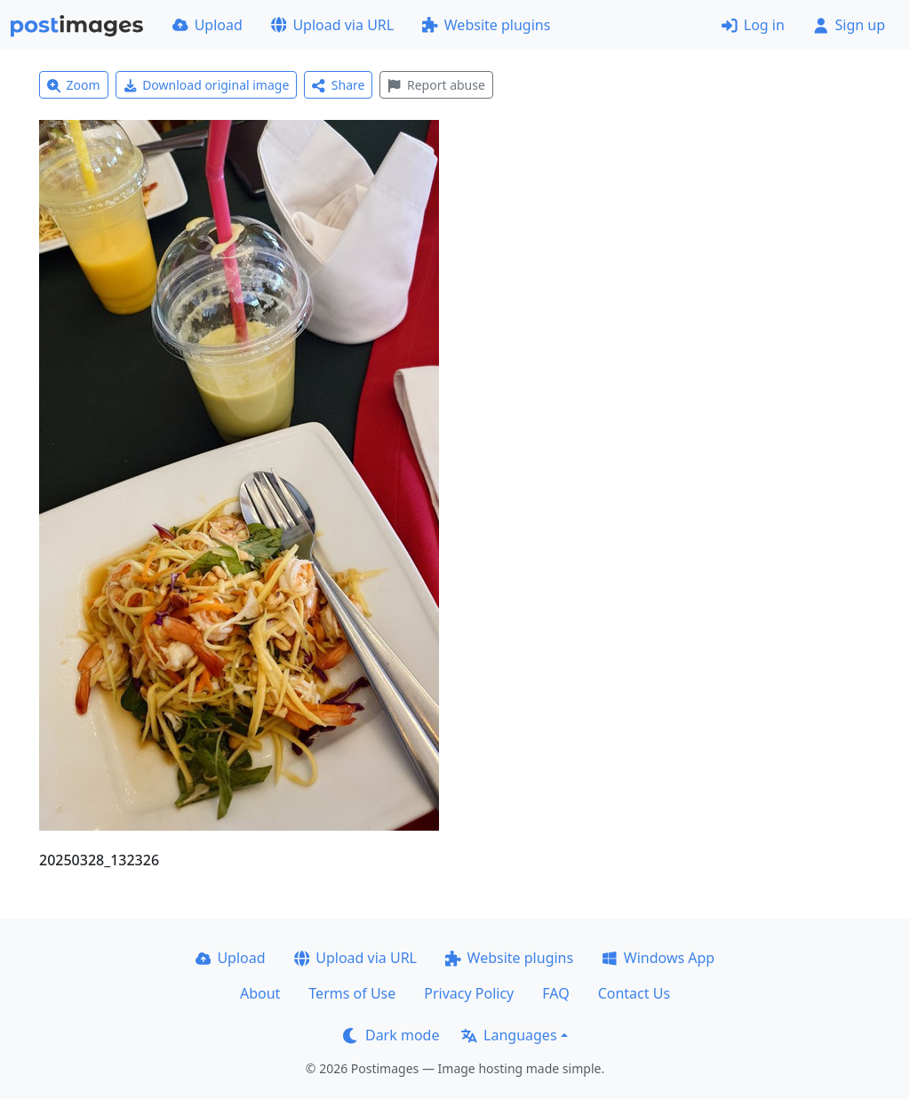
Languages (508, 1035)
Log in (753, 25)
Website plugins (486, 25)
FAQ (555, 993)
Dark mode (391, 1035)
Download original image (207, 84)
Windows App (658, 958)
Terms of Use (351, 993)
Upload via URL (332, 25)
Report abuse (435, 84)
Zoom (73, 84)
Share (338, 84)
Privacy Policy (469, 993)
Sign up (849, 25)
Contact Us (634, 993)
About (260, 993)
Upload (207, 25)
